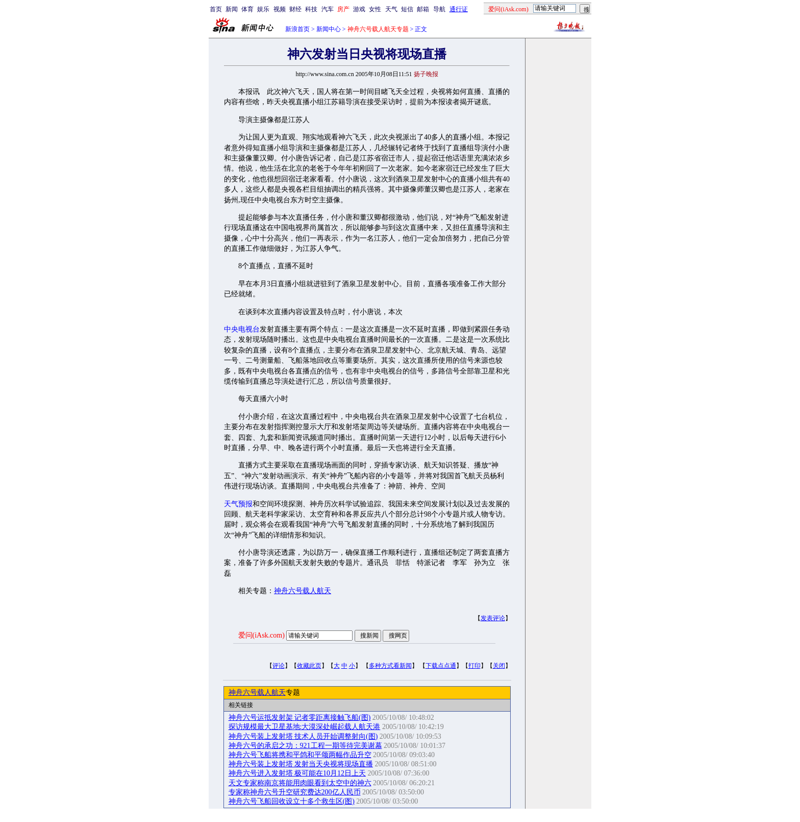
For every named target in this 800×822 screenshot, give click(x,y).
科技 (311, 9)
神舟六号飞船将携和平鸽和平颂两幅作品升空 (300, 755)
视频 (279, 9)
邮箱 (423, 9)
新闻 (232, 9)
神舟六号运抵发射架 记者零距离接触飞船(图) (300, 717)
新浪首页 (297, 29)
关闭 (499, 665)
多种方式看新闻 (390, 665)
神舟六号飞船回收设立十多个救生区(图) (292, 801)
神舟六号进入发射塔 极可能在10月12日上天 (297, 773)
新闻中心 (328, 29)
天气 (391, 9)
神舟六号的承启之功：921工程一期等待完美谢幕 (305, 745)
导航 (439, 9)
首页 (216, 9)
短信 (407, 9)
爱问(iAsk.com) (261, 635)
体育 (247, 9)
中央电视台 (242, 329)
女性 (375, 9)
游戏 (359, 9)
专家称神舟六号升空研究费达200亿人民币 (295, 792)
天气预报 (238, 504)
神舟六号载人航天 (302, 591)
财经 (295, 9)
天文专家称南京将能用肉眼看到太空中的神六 (300, 783)
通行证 (458, 9)
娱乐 (263, 9)
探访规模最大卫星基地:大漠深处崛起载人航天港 (305, 727)
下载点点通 (441, 665)
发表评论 (493, 618)
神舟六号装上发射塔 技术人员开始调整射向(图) (303, 736)
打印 (474, 665)
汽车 (327, 9)
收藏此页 (309, 665)
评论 (278, 665)
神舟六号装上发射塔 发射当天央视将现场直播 (301, 764)
